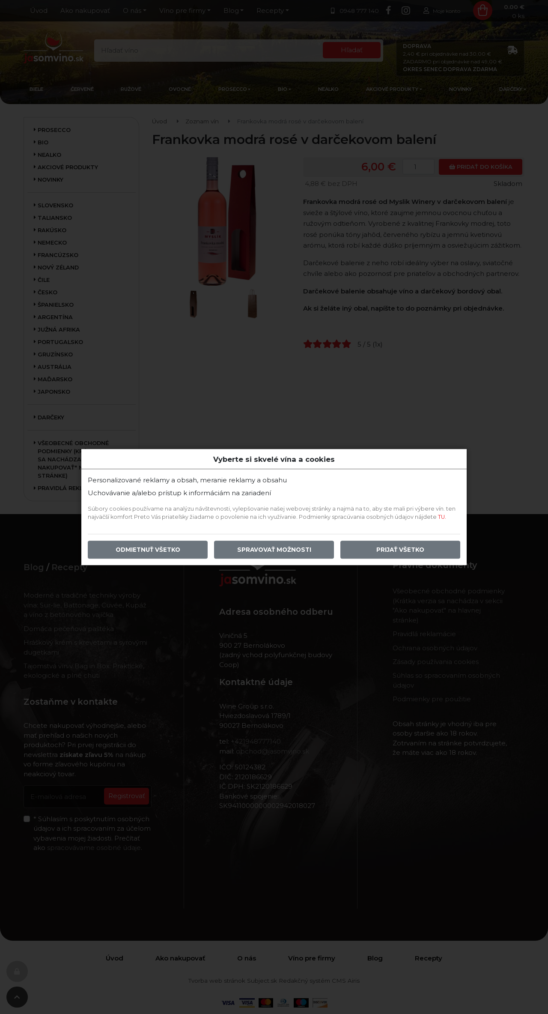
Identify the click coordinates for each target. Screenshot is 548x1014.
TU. (442, 517)
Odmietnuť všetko (148, 549)
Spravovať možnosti (274, 549)
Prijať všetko (400, 549)
